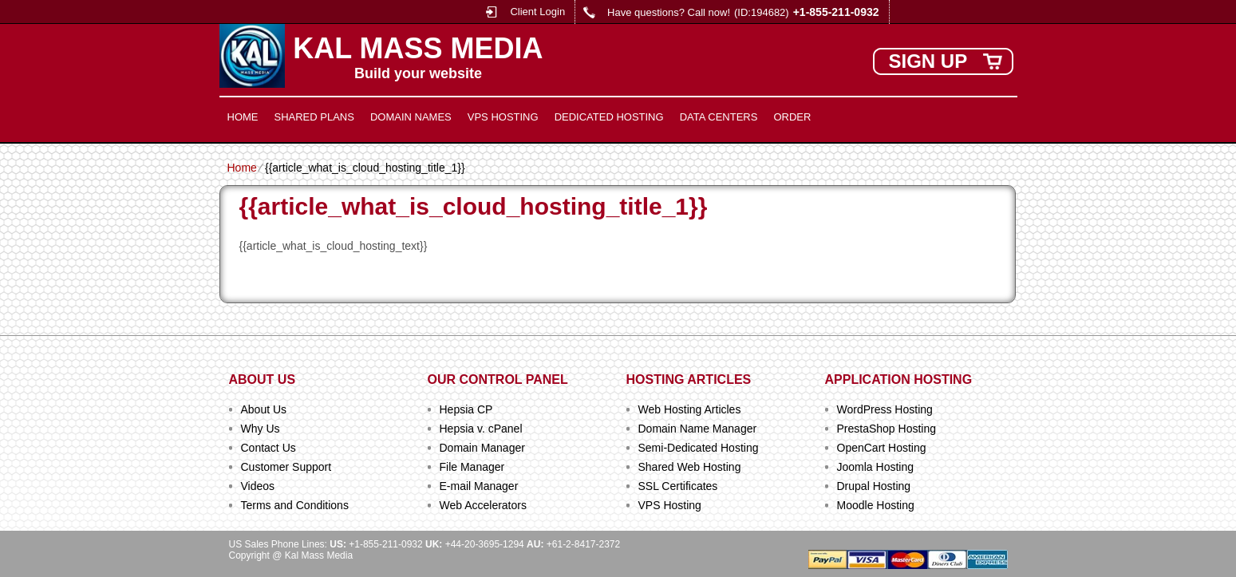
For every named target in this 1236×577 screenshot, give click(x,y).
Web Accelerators (483, 505)
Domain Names (411, 117)
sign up (928, 61)
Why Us (260, 428)
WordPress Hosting (885, 409)
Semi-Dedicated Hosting (698, 447)
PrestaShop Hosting (887, 428)
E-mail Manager (479, 486)
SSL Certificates (678, 486)
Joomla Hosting (875, 466)
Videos (258, 486)
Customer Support (286, 466)
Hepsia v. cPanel (481, 428)
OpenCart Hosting (881, 447)
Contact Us (268, 447)
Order (792, 117)
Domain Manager (482, 447)
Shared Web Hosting (689, 466)
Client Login (537, 12)
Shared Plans (314, 117)
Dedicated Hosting (609, 117)
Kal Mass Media (418, 49)
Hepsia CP (466, 409)
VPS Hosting (503, 117)
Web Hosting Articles (689, 409)
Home (243, 117)
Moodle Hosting (875, 505)
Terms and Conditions (295, 505)
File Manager (472, 466)
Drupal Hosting (874, 486)
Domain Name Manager (697, 428)
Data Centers (719, 117)
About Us (264, 409)
